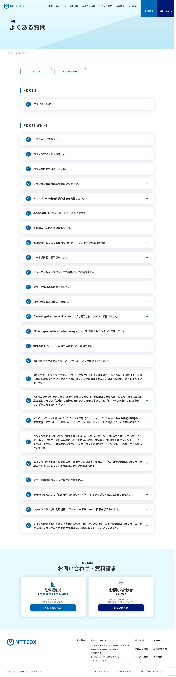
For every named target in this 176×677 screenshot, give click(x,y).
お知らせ (132, 6)
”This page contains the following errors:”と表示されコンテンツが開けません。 (80, 331)
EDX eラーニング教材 (100, 660)
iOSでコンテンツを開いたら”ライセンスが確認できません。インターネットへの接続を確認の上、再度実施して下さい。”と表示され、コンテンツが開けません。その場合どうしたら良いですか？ (88, 420)
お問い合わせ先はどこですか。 (50, 169)
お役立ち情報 (88, 6)
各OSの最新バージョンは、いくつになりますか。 (61, 213)
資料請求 (149, 8)
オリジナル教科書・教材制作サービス (106, 657)
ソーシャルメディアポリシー (125, 671)
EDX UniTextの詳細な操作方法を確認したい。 (59, 198)
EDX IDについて (42, 104)
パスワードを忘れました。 (48, 139)
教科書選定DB (96, 653)
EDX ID (36, 71)
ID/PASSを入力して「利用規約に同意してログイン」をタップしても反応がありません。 (82, 494)
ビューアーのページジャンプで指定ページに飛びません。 (65, 272)
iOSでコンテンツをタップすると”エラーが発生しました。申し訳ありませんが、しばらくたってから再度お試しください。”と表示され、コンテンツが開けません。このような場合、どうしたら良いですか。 (88, 379)
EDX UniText (70, 71)
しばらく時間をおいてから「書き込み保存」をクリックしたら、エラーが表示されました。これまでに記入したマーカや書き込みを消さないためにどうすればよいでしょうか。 (87, 525)
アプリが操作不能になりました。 (51, 287)
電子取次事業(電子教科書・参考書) (105, 649)
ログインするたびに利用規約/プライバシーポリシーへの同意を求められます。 (77, 509)
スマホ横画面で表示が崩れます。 (51, 257)
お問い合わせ (165, 8)
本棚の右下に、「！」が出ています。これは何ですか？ (64, 346)
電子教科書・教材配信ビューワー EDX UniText (110, 645)
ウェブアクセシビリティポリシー (153, 671)
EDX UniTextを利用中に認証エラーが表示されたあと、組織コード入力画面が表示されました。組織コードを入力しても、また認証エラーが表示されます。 (87, 463)
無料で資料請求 (53, 607)
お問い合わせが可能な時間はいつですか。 (56, 183)
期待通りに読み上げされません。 (51, 301)
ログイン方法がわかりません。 (50, 154)
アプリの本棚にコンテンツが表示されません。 (59, 480)
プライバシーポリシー (102, 671)
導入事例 (74, 6)
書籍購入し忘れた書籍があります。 (53, 228)
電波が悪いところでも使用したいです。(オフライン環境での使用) (69, 242)
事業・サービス (56, 6)
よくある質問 (105, 6)
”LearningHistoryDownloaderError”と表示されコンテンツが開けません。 (76, 316)
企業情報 (120, 6)
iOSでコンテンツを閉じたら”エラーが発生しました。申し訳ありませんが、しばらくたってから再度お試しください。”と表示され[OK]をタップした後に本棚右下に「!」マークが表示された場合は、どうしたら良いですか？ (88, 400)
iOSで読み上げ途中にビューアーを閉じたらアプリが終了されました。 (72, 361)
